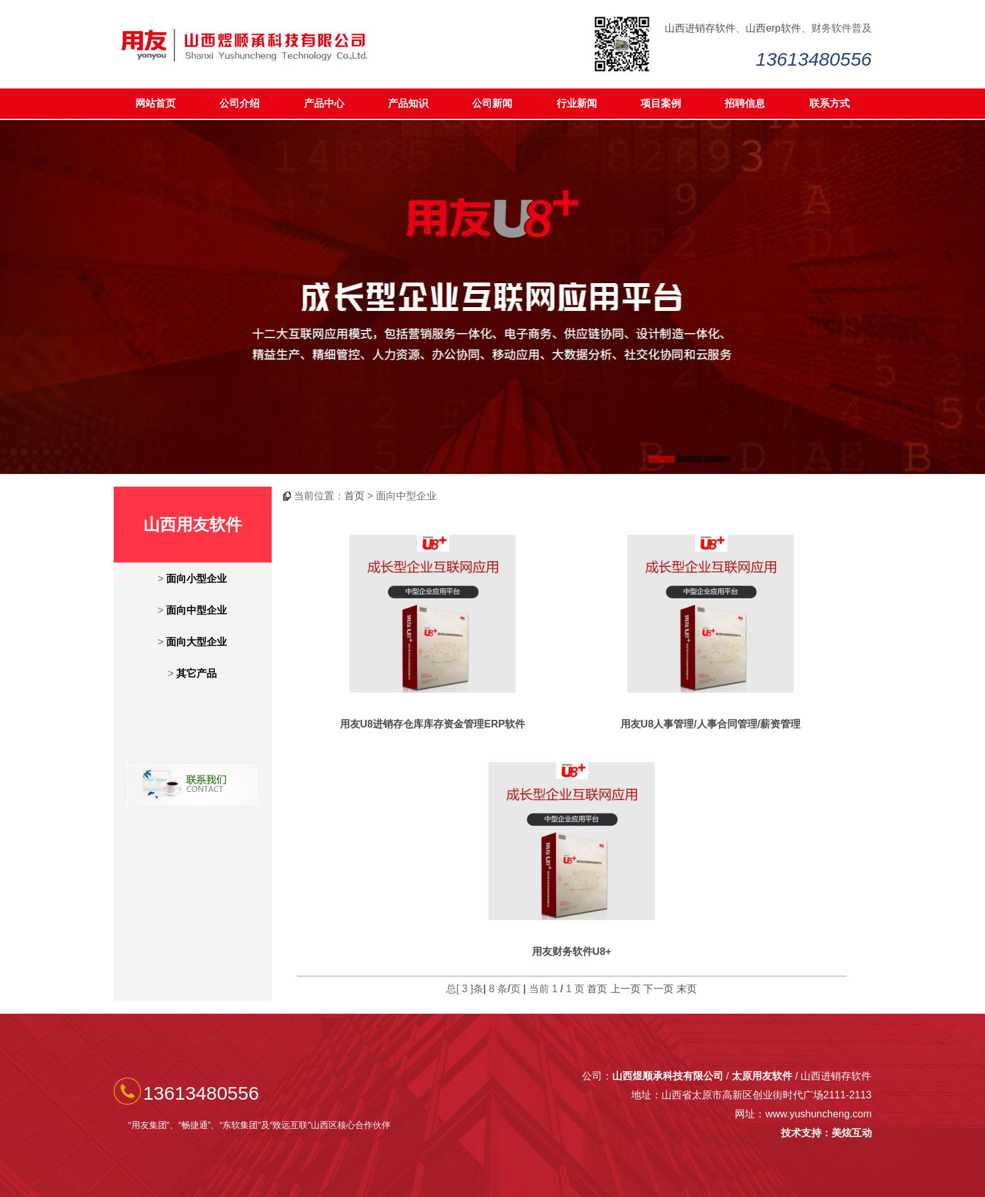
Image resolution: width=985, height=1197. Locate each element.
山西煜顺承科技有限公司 (667, 1076)
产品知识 (408, 103)
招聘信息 (745, 103)
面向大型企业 (196, 641)
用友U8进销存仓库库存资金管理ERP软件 (432, 724)
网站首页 (155, 103)
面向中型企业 (196, 610)
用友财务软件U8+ (572, 951)
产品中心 (324, 103)
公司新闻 (492, 103)
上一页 (625, 988)
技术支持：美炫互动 (826, 1132)
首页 (354, 495)
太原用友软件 (762, 1076)
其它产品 (196, 673)
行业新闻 (577, 103)
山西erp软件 (773, 28)
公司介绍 (239, 103)
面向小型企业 (196, 578)
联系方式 (829, 103)
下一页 (658, 988)
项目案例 (661, 103)
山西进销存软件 (700, 28)
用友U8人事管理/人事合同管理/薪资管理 (710, 724)
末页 (687, 988)
